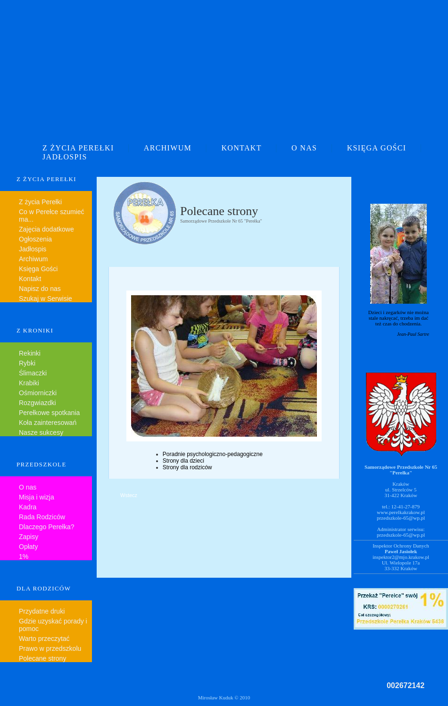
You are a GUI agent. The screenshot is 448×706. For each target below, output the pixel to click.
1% (23, 556)
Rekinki (30, 353)
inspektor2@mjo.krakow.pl (401, 557)
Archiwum (33, 259)
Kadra (27, 507)
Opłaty (28, 546)
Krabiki (29, 383)
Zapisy (28, 536)
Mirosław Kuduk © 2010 (224, 697)
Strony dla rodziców (187, 467)
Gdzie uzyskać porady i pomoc (53, 624)
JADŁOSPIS (64, 157)
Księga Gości (38, 269)
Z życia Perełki (40, 202)
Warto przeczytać (44, 638)
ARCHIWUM (167, 148)
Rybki (27, 363)
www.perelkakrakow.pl (401, 512)
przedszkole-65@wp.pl (401, 518)
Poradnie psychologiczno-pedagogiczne (213, 454)
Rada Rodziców (42, 517)
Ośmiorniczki (38, 393)
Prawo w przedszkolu (50, 648)
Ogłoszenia (35, 239)
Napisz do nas (40, 288)
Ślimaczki (33, 373)
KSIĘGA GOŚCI (377, 148)
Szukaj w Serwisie (45, 298)
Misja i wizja (36, 497)
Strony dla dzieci (183, 460)
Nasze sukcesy (41, 432)
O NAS (304, 148)
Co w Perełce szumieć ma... (51, 215)
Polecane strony (42, 658)
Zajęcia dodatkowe (46, 229)
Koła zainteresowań (47, 422)
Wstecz (128, 495)
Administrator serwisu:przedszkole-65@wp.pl (401, 532)
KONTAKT (241, 148)
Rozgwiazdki (37, 403)
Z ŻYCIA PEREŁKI (78, 148)
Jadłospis (32, 249)
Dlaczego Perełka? (47, 527)
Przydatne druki (42, 611)
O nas (27, 487)
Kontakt (30, 278)
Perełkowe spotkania (49, 412)
